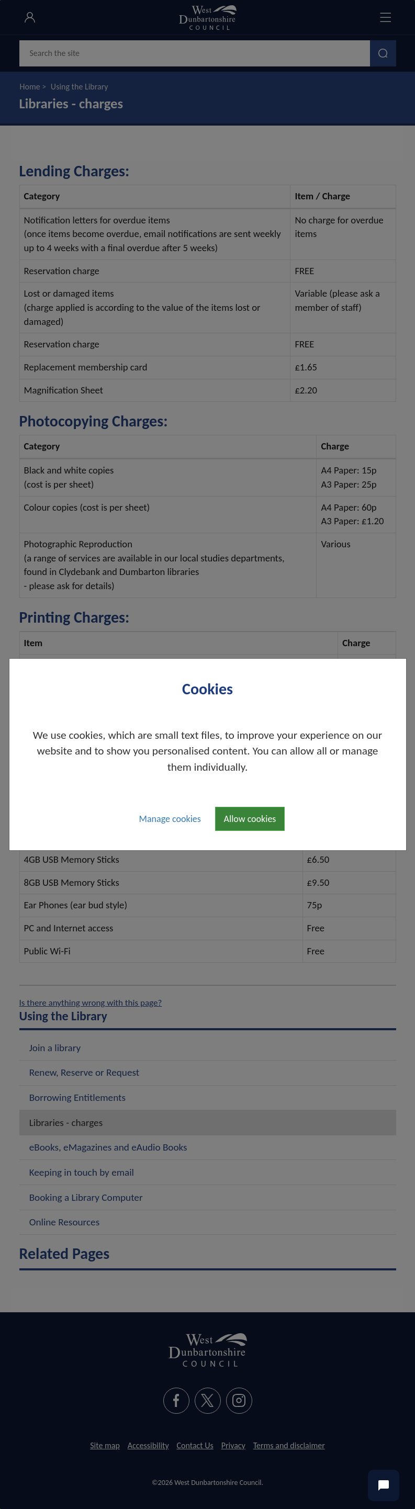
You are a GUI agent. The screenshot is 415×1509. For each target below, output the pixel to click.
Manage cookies (170, 819)
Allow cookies (250, 819)
